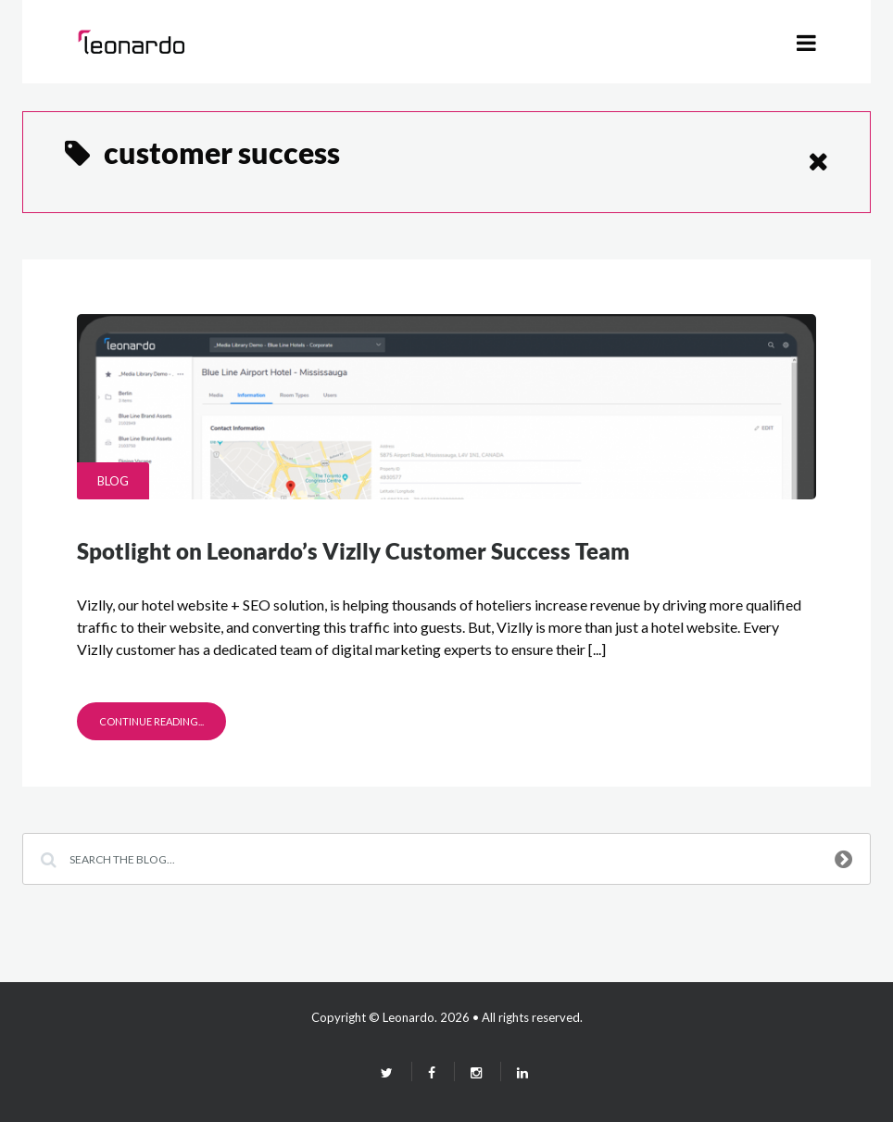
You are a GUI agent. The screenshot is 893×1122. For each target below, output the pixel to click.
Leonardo (408, 1017)
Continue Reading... (151, 721)
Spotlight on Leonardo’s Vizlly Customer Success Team (353, 550)
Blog (113, 480)
